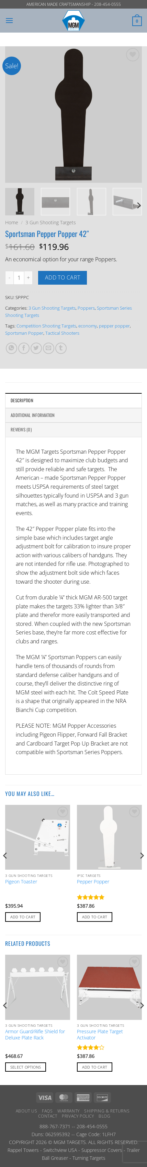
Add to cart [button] (23, 916)
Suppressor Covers (101, 1150)
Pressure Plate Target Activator (100, 1034)
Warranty (68, 1111)
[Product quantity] (18, 278)
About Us (26, 1111)
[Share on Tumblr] (61, 348)
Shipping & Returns (106, 1111)
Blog (104, 1116)
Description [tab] (22, 400)
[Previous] (5, 869)
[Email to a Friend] (48, 348)
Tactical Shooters (62, 333)
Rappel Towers (23, 1150)
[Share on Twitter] (36, 348)
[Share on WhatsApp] (11, 348)
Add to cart (62, 277)
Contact (47, 1116)
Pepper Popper (93, 882)
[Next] (138, 205)
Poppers (86, 308)
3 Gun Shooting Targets (50, 222)
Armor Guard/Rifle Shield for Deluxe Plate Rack (35, 1034)
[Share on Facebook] (24, 348)
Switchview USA (60, 1150)
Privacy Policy (78, 1116)
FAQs (47, 1111)
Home (11, 222)
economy (87, 326)
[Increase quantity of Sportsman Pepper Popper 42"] (28, 278)
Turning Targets (88, 1158)
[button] (9, 20)
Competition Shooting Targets (46, 326)
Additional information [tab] (33, 415)
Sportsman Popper (24, 333)
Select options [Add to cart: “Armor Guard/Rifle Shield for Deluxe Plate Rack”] (25, 1067)
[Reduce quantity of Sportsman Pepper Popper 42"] (9, 278)
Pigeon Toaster (21, 882)
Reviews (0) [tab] (21, 429)
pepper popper (114, 326)
